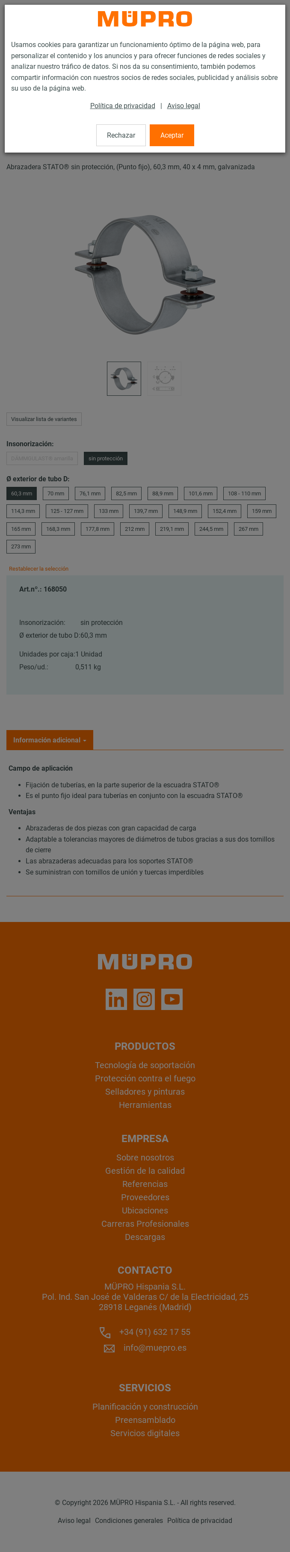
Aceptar (171, 135)
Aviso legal (183, 106)
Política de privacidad (122, 106)
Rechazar (121, 135)
